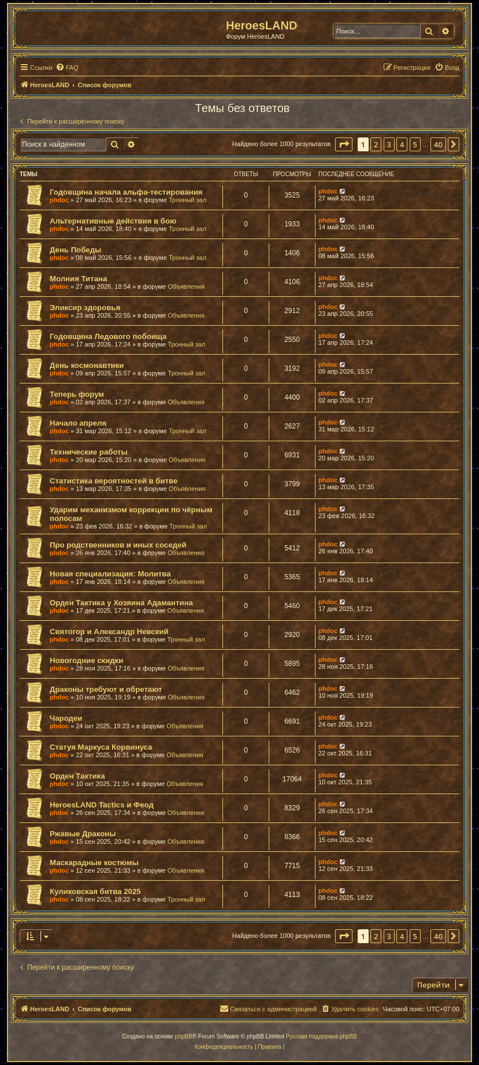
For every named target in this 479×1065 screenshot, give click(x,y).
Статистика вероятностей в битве (113, 480)
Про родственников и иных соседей (118, 545)
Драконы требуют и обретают (106, 689)
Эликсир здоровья (85, 307)
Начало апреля (78, 423)
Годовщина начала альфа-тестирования (126, 192)
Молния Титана (78, 278)
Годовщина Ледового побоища (108, 336)
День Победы (75, 249)
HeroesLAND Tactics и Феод (102, 804)
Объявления (186, 286)
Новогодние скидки (86, 660)
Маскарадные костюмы (94, 862)
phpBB (183, 1036)
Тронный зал (187, 199)
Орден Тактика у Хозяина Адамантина (121, 602)
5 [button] (415, 144)
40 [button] (438, 144)
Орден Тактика (77, 776)
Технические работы (89, 452)
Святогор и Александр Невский (109, 631)
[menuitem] (67, 68)
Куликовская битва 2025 (95, 891)
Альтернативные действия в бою (113, 221)
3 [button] (389, 144)
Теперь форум (77, 394)
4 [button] (402, 144)
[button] (343, 144)
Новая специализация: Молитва (110, 573)
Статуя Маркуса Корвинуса (101, 747)
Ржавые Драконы (83, 833)
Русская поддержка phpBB (321, 1036)
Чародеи (66, 718)
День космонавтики (87, 365)
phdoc (59, 199)
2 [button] (376, 144)
